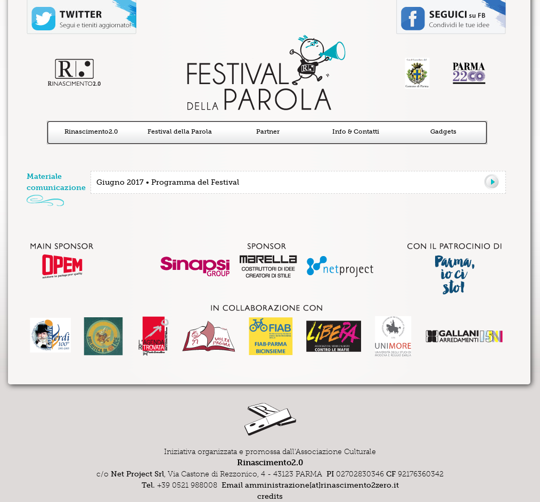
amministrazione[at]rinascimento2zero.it (322, 485)
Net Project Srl (137, 474)
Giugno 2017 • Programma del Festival (167, 182)
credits (270, 496)
